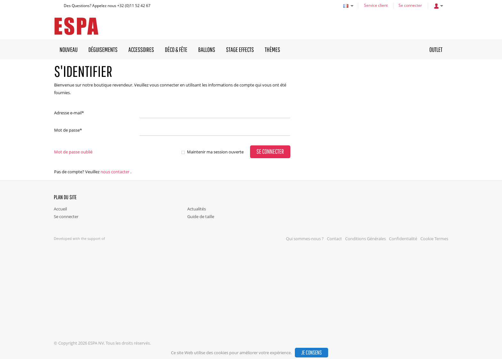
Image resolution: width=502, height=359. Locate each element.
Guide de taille (200, 216)
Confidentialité (403, 238)
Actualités (196, 209)
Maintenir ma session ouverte (215, 152)
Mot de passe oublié (73, 152)
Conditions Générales (365, 238)
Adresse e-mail (69, 113)
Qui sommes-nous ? (305, 238)
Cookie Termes (434, 238)
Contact (334, 238)
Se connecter (410, 5)
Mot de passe (68, 130)
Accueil (60, 209)
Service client (376, 5)
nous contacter (115, 172)
